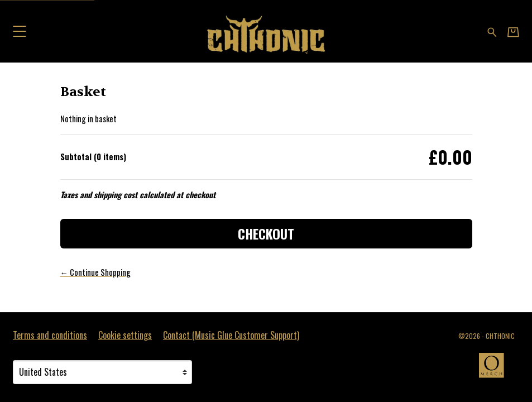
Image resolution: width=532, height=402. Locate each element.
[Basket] (513, 31)
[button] (19, 31)
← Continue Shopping (95, 272)
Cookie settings (125, 335)
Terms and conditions (50, 335)
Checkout (266, 233)
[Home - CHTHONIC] (266, 31)
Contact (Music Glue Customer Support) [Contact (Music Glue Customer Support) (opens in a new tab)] (231, 335)
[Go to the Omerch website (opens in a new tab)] (497, 371)
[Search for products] (492, 30)
